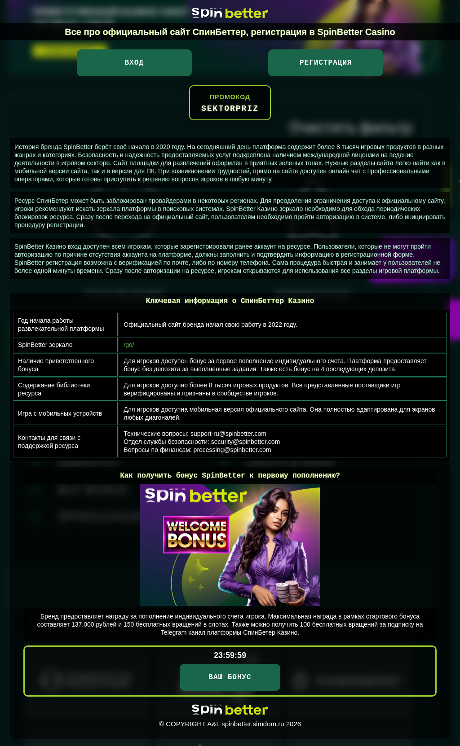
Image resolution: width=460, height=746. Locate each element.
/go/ (129, 344)
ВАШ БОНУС (229, 677)
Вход (133, 63)
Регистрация (326, 63)
